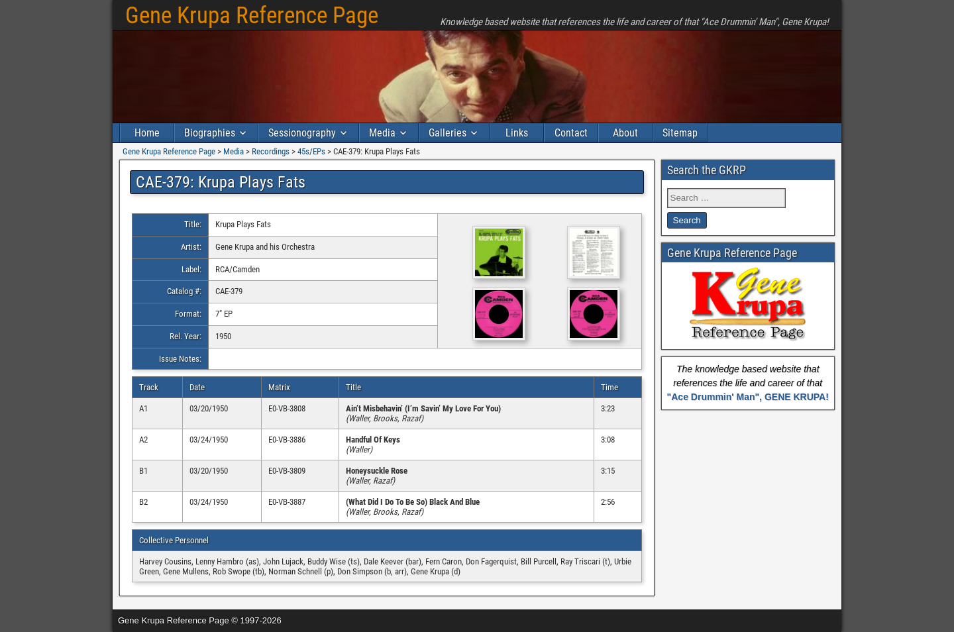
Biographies (209, 133)
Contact (571, 133)
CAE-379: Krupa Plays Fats (220, 182)
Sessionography (302, 133)
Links (516, 133)
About (625, 133)
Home (147, 133)
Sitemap (680, 133)
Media (382, 133)
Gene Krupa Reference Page (251, 15)
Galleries (447, 133)
